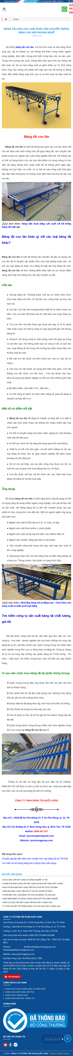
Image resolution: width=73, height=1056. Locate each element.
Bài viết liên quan (12, 874)
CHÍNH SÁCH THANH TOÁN (15, 995)
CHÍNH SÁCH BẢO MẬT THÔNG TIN (18, 998)
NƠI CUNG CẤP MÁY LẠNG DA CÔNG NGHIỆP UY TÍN (24, 880)
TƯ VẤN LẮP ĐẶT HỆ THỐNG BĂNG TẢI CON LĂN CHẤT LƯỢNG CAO (31, 906)
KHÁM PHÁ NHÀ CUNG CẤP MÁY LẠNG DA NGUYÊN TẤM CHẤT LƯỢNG (32, 884)
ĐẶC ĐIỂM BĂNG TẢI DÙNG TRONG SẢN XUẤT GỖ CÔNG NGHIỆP (30, 899)
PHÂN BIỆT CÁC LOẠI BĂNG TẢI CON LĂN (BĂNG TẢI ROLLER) (28, 895)
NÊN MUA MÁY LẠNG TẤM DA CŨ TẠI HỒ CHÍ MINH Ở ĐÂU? (27, 891)
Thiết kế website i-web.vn (60, 1053)
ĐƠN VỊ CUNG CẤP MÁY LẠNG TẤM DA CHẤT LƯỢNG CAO (27, 902)
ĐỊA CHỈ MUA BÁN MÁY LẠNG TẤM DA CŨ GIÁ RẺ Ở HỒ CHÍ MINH (30, 887)
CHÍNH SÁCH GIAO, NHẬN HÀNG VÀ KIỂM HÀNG (24, 989)
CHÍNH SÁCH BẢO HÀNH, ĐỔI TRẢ (18, 992)
